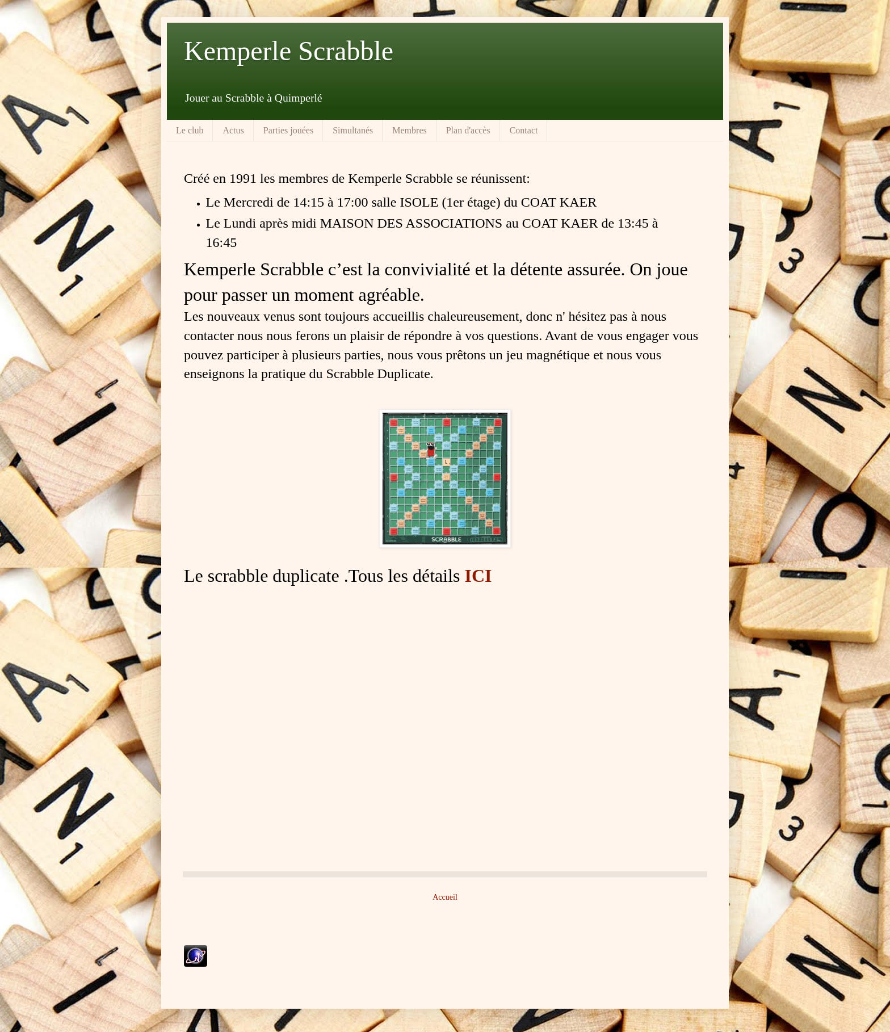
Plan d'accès (468, 130)
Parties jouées (288, 130)
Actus (233, 130)
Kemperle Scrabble (288, 51)
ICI (478, 575)
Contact (524, 130)
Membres (409, 130)
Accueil (445, 897)
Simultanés (353, 130)
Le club (189, 130)
